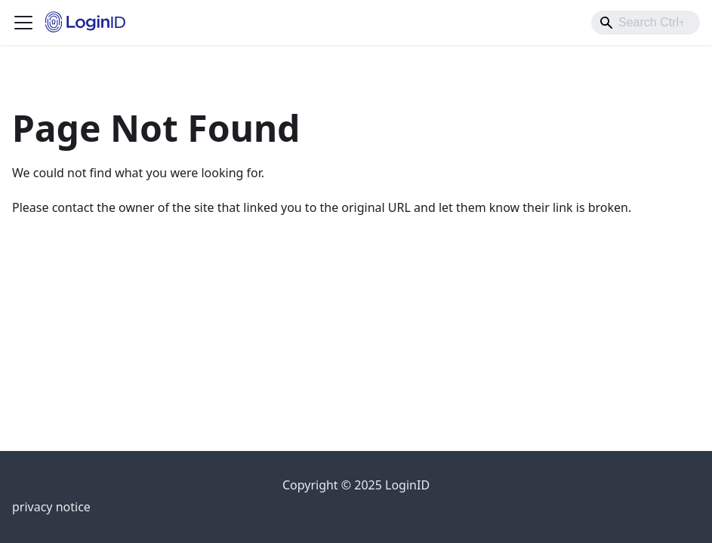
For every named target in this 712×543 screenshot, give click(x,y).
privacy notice (51, 507)
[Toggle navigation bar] (23, 22)
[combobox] (645, 23)
